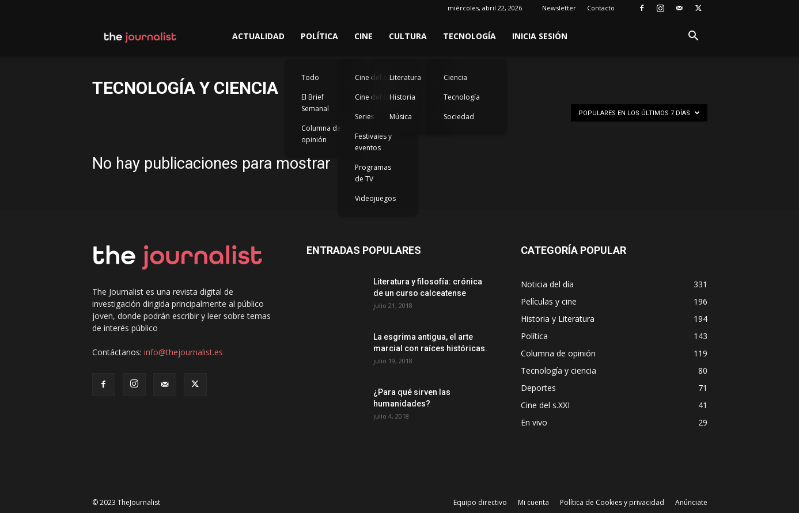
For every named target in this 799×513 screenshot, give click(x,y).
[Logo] (141, 36)
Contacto (601, 7)
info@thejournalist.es (183, 352)
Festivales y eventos (373, 142)
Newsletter (559, 7)
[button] (693, 37)
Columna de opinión (321, 134)
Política (319, 36)
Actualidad (258, 36)
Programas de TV (373, 173)
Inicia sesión (539, 36)
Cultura (408, 36)
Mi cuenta (533, 502)
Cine (363, 36)
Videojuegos (375, 198)
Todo (310, 77)
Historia (402, 97)
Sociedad (459, 116)
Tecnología (469, 36)
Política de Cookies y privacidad (612, 502)
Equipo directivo (480, 502)
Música (400, 116)
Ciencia (455, 77)
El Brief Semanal (315, 102)
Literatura (405, 77)
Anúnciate (691, 502)
